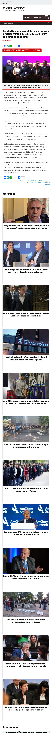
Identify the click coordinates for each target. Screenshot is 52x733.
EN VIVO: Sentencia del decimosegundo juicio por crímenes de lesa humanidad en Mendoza (38, 182)
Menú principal (8, 23)
